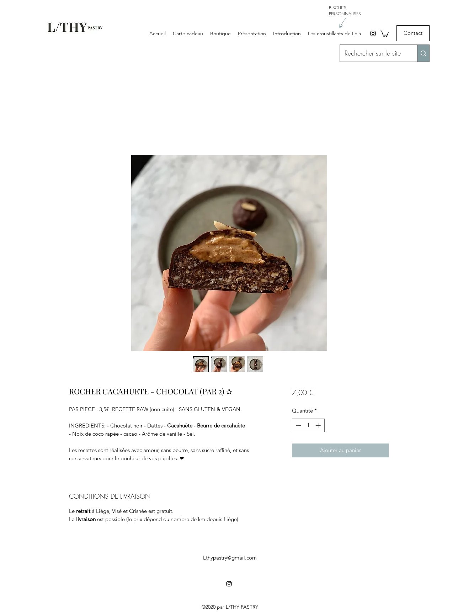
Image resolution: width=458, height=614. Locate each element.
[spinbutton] (308, 425)
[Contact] (413, 33)
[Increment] (319, 425)
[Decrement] (298, 425)
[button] (384, 33)
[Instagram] (373, 33)
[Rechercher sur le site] (373, 53)
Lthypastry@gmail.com (230, 557)
